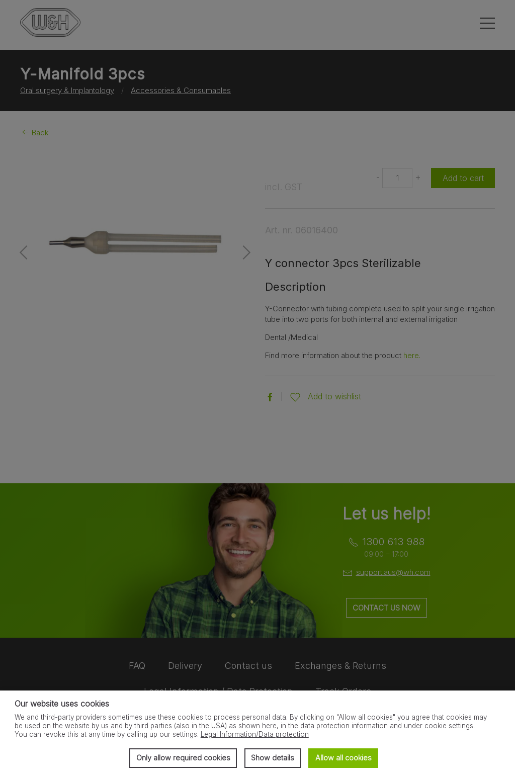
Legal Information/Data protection (255, 734)
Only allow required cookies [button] (183, 757)
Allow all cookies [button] (343, 757)
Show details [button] (272, 757)
